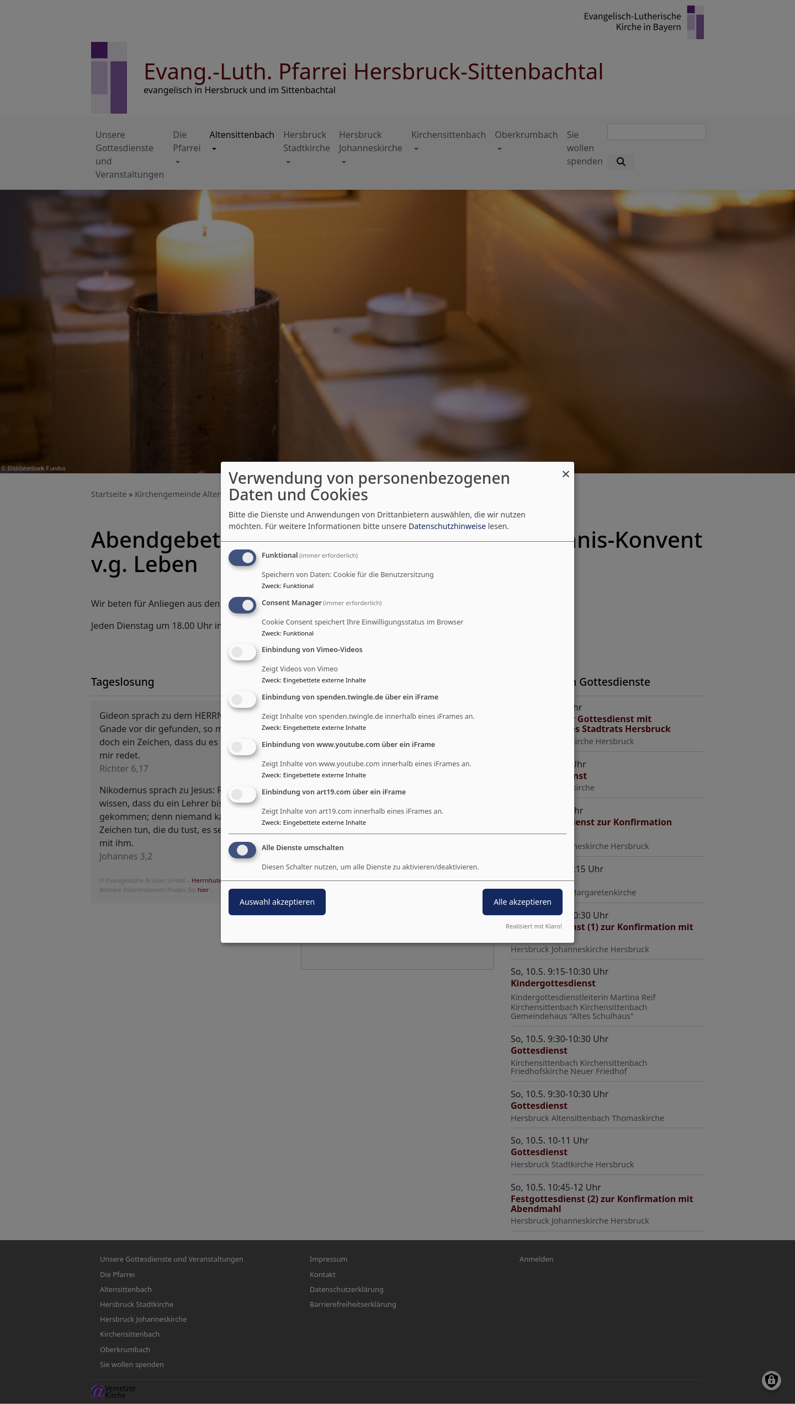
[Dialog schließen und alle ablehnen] (566, 469)
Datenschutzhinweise (447, 526)
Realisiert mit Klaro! (534, 926)
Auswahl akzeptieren (277, 901)
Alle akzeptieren (523, 901)
